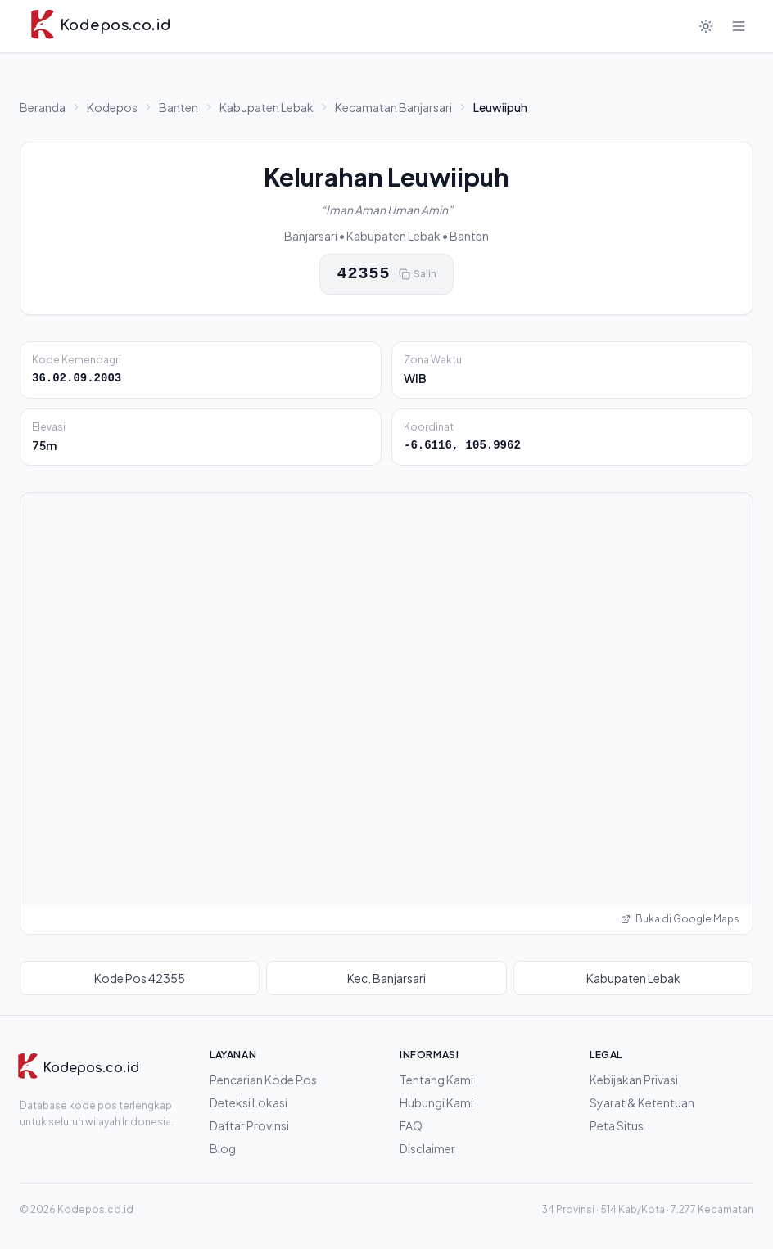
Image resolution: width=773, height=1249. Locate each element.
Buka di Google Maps (680, 919)
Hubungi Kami (436, 1102)
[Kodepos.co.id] (77, 1068)
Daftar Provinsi (249, 1125)
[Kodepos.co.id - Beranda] (100, 26)
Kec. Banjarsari (386, 978)
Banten (178, 107)
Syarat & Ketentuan (642, 1102)
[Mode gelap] (706, 26)
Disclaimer (427, 1148)
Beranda (43, 107)
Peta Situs (617, 1125)
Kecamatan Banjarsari (393, 107)
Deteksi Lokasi (248, 1102)
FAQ (411, 1125)
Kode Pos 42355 (139, 978)
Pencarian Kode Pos (263, 1079)
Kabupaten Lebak (266, 107)
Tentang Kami (436, 1079)
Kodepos (112, 107)
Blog (223, 1148)
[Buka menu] (738, 26)
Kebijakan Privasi (634, 1079)
